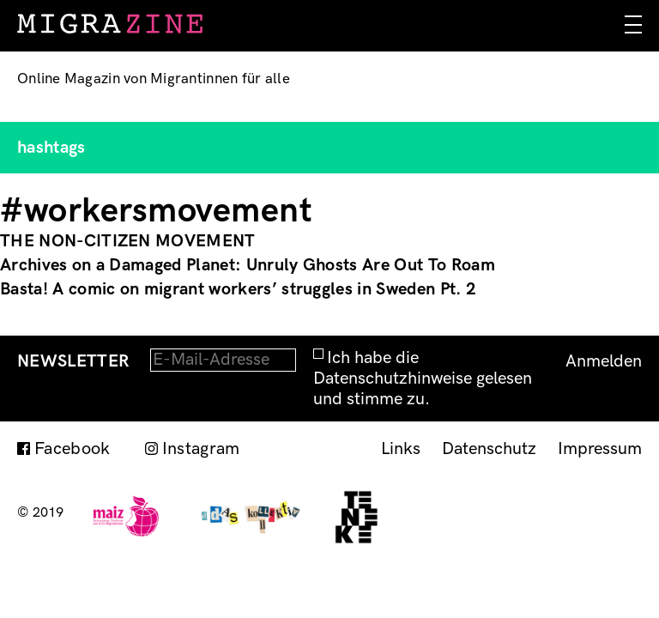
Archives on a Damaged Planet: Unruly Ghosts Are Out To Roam (247, 265)
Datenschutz (489, 449)
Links (400, 449)
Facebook (72, 449)
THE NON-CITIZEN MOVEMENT (128, 241)
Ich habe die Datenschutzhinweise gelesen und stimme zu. (422, 378)
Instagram (201, 449)
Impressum (600, 449)
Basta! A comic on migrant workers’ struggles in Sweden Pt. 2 (238, 289)
